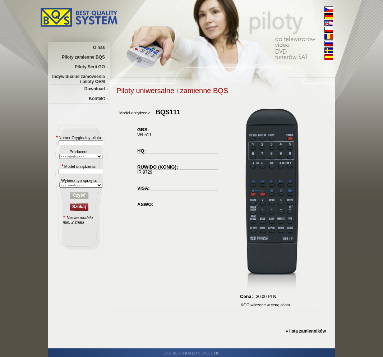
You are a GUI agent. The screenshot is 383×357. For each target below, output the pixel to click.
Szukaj (79, 206)
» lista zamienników (306, 331)
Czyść (79, 195)
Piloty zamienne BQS (83, 57)
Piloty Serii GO (90, 66)
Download (94, 88)
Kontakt (97, 98)
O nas (99, 47)
